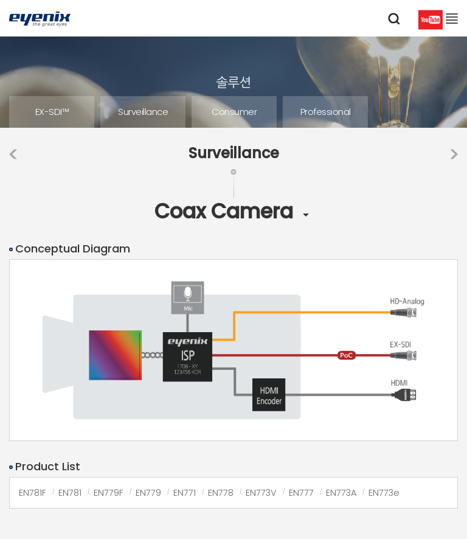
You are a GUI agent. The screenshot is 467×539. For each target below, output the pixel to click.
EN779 (148, 493)
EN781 (69, 493)
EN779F (108, 493)
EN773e (384, 493)
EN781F (32, 493)
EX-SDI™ (52, 111)
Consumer (234, 111)
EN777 (301, 493)
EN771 (184, 493)
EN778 (221, 493)
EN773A (341, 493)
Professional (325, 111)
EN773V (261, 493)
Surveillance (143, 111)
